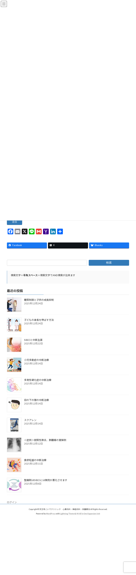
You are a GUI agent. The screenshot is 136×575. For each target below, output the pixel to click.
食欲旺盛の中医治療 (35, 465)
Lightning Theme (67, 519)
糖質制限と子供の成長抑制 (39, 305)
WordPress (51, 519)
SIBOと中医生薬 (33, 345)
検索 (109, 267)
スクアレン (30, 425)
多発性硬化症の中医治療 (37, 385)
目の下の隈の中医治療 (36, 405)
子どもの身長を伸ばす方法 (39, 325)
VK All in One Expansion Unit (88, 519)
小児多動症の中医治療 (36, 365)
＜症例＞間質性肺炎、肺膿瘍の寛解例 (45, 445)
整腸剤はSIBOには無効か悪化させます (45, 485)
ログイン (12, 507)
